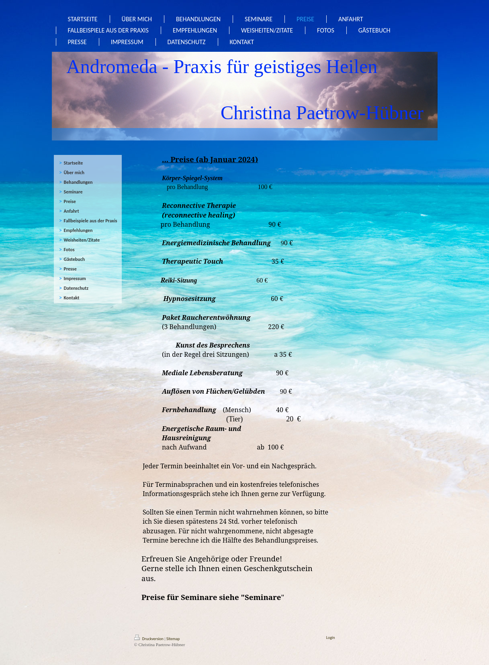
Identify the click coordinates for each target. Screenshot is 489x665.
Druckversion (149, 638)
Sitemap (173, 638)
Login (330, 637)
